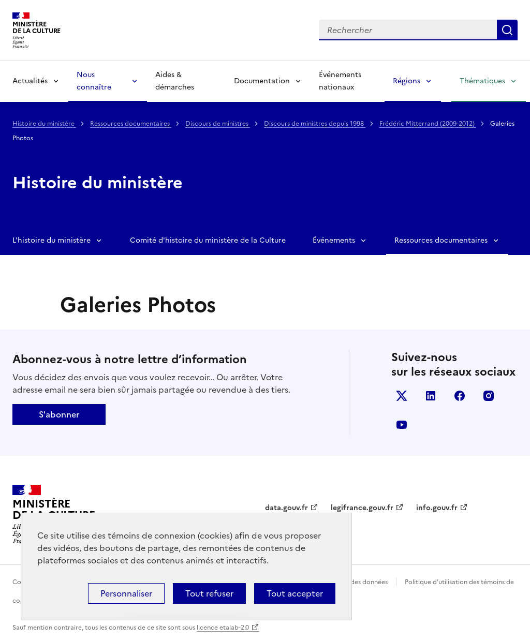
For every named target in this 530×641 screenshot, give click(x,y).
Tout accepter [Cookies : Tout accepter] (295, 593)
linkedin (430, 395)
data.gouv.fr (286, 507)
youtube (401, 424)
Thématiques (482, 81)
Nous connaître (94, 81)
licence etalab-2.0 (223, 627)
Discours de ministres (217, 123)
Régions (406, 81)
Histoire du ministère (44, 123)
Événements (334, 240)
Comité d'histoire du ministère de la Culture (208, 240)
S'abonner (59, 414)
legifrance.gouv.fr (362, 507)
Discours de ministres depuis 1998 (314, 123)
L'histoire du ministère (51, 240)
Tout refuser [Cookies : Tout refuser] (209, 593)
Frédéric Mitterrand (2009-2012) (427, 123)
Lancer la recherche (507, 30)
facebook (459, 395)
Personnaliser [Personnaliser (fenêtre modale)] (126, 593)
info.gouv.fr (437, 507)
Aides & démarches (174, 81)
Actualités (30, 81)
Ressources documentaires (130, 123)
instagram (488, 395)
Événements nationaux (340, 81)
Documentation (262, 81)
